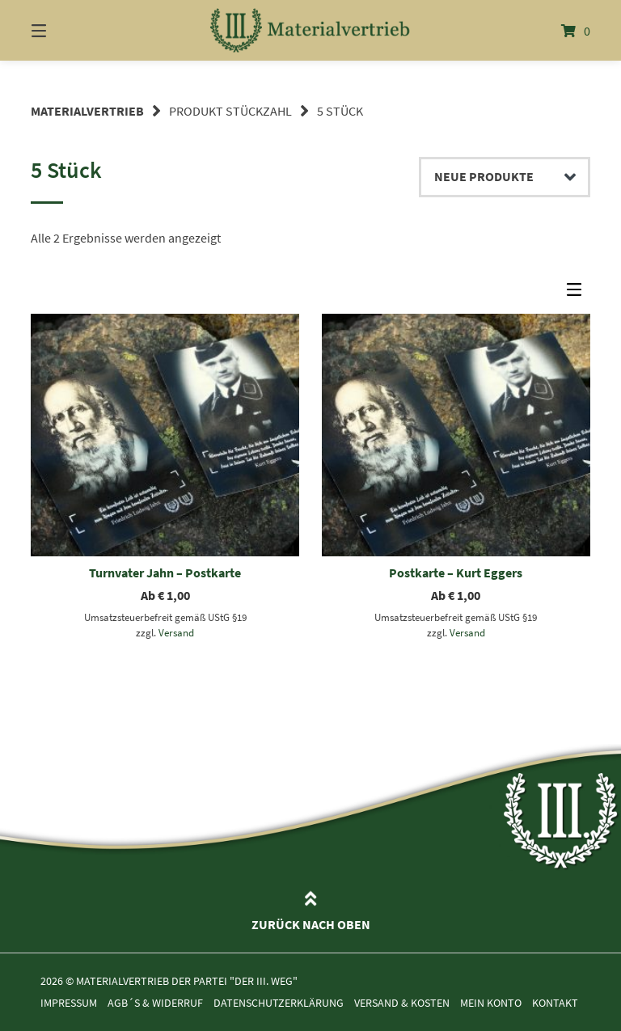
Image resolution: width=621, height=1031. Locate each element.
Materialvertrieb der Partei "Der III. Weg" (187, 981)
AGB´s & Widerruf (155, 1003)
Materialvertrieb (87, 111)
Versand (176, 632)
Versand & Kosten (402, 1003)
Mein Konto (491, 1003)
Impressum (68, 1003)
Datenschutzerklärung (278, 1003)
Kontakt (555, 1003)
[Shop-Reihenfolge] (504, 177)
